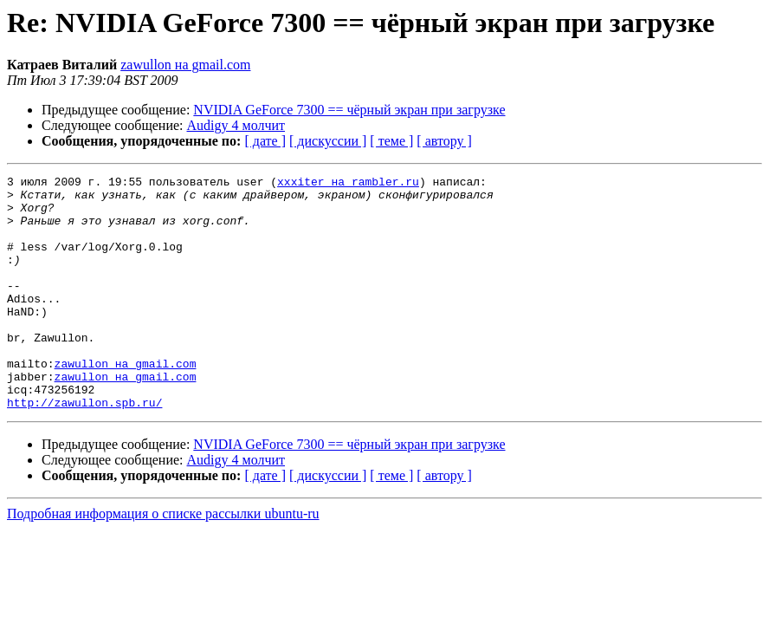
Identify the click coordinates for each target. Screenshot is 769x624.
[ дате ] (265, 140)
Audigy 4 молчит (236, 125)
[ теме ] (391, 140)
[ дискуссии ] (327, 140)
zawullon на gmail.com (185, 64)
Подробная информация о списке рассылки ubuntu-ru (163, 560)
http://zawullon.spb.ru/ (84, 449)
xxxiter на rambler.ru (348, 184)
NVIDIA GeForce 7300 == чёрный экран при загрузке (349, 109)
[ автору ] (444, 140)
